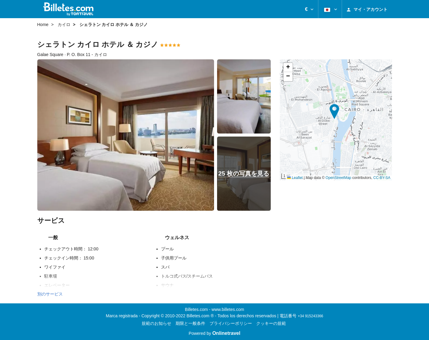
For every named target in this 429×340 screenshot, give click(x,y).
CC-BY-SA (381, 178)
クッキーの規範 (271, 323)
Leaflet (295, 178)
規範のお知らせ (156, 323)
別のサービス (50, 294)
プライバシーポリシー (230, 323)
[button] (309, 9)
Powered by (214, 333)
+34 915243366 (310, 316)
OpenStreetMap (338, 178)
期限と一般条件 (190, 323)
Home (43, 24)
